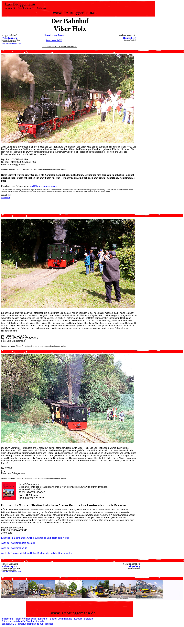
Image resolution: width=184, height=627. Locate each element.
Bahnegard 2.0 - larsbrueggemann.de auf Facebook (27, 624)
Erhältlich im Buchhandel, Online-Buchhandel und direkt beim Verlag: (35, 538)
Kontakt (78, 619)
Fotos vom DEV (54, 40)
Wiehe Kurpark (9, 38)
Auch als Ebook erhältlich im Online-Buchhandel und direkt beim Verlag (36, 553)
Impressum (7, 619)
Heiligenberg (129, 38)
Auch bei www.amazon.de (14, 548)
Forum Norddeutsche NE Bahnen (31, 619)
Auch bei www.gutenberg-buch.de (18, 543)
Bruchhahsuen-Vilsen (14, 43)
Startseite (88, 619)
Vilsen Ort (5, 43)
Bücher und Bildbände (61, 619)
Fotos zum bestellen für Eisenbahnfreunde (23, 621)
